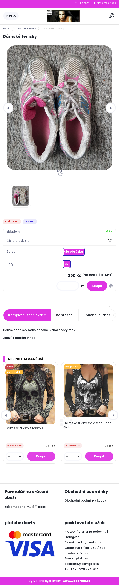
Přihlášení (84, 3)
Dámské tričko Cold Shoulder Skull (87, 425)
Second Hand (26, 29)
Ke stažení (64, 315)
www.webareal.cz (76, 581)
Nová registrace (106, 3)
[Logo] (63, 16)
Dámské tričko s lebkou (24, 428)
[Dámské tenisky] (59, 107)
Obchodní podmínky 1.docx (85, 500)
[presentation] (8, 108)
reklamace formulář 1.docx (25, 507)
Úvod (6, 29)
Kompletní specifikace (27, 315)
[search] (112, 16)
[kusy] (67, 286)
